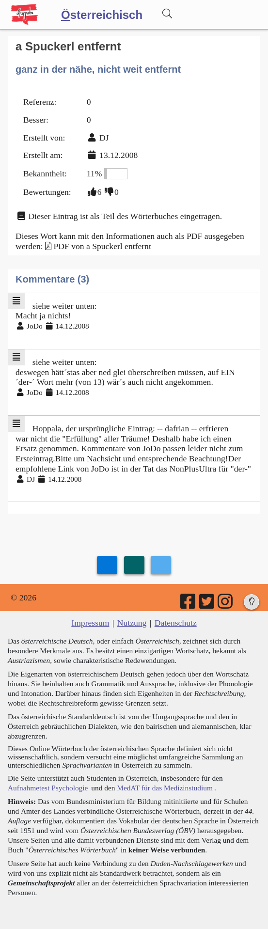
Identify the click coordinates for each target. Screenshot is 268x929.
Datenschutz (176, 623)
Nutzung (132, 623)
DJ (104, 137)
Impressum (90, 623)
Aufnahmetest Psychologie (48, 788)
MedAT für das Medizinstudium (165, 788)
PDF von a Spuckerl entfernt (102, 246)
